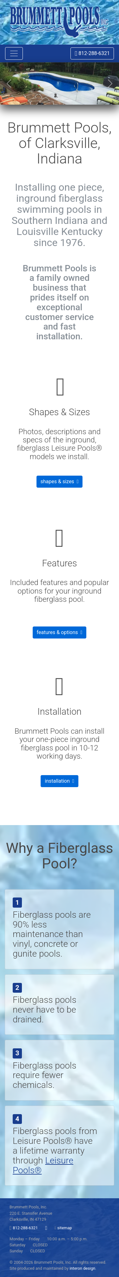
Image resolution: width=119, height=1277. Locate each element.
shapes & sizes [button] (60, 481)
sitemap (64, 1227)
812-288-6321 (92, 53)
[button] (9, 83)
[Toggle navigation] (14, 53)
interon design (82, 1268)
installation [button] (59, 781)
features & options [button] (60, 632)
